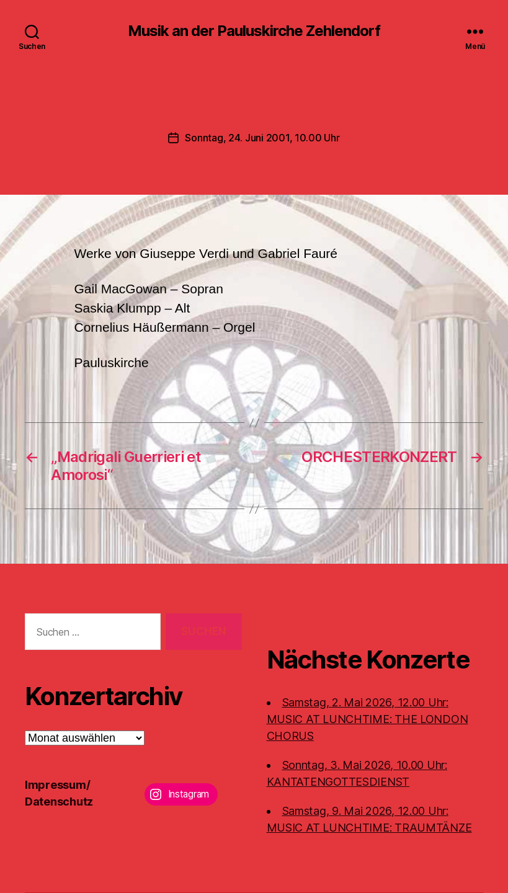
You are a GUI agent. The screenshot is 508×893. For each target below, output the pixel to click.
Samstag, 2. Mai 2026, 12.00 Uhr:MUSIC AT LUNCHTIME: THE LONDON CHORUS (367, 719)
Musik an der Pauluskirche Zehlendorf (254, 31)
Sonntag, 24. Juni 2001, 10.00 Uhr (262, 137)
